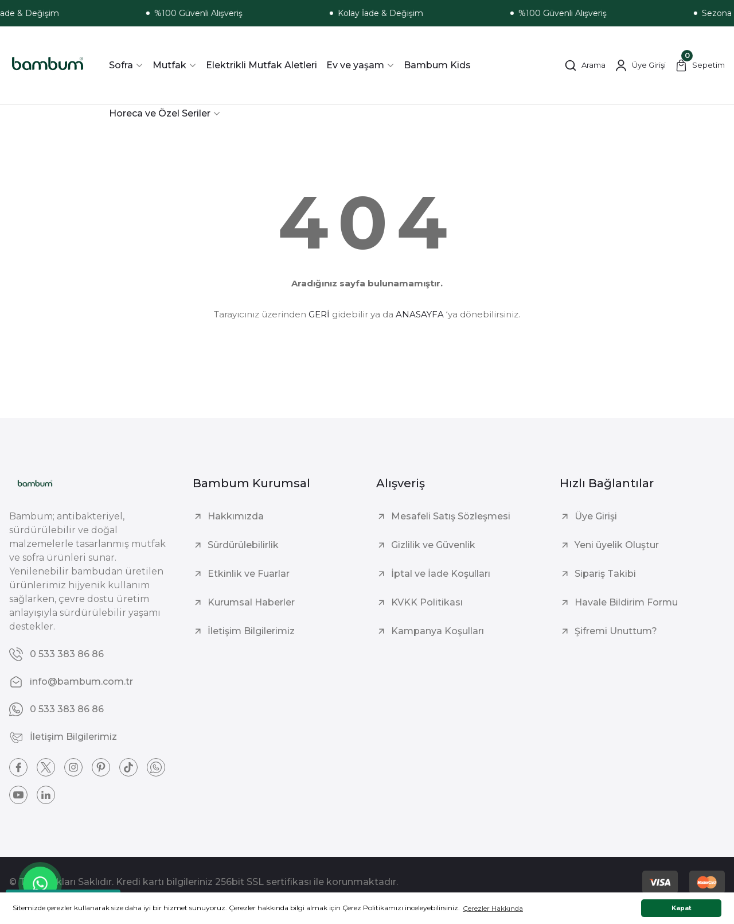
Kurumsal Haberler (251, 602)
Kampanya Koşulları (437, 631)
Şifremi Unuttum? (616, 631)
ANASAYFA (420, 314)
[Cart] (700, 65)
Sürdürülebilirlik (243, 544)
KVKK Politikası (427, 602)
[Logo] (47, 65)
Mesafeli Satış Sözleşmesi (450, 516)
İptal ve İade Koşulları (440, 573)
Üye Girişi (596, 516)
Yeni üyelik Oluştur (617, 544)
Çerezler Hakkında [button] (493, 908)
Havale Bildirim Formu (626, 602)
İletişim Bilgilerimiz (251, 631)
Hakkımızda (236, 516)
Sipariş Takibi (605, 573)
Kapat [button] (681, 908)
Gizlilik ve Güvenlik (433, 544)
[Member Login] (640, 65)
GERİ (319, 314)
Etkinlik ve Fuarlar (249, 573)
